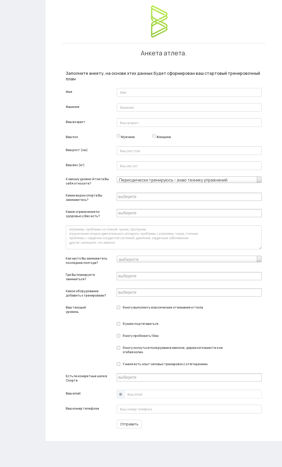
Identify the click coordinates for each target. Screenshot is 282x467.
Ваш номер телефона (82, 408)
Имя (69, 92)
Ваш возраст (75, 122)
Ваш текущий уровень (76, 309)
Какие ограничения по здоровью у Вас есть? (83, 214)
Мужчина (128, 137)
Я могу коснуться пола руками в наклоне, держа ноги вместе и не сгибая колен (173, 350)
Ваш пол (72, 137)
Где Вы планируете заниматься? (80, 277)
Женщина (163, 137)
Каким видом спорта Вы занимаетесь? (84, 197)
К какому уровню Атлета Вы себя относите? (87, 181)
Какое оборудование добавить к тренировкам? (86, 293)
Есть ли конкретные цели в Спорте (86, 378)
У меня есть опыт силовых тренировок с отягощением (165, 364)
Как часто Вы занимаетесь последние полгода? (86, 260)
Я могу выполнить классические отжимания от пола (163, 307)
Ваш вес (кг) (75, 165)
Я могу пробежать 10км (141, 336)
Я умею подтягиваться (140, 324)
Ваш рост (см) (77, 150)
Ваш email (73, 393)
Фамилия (72, 107)
